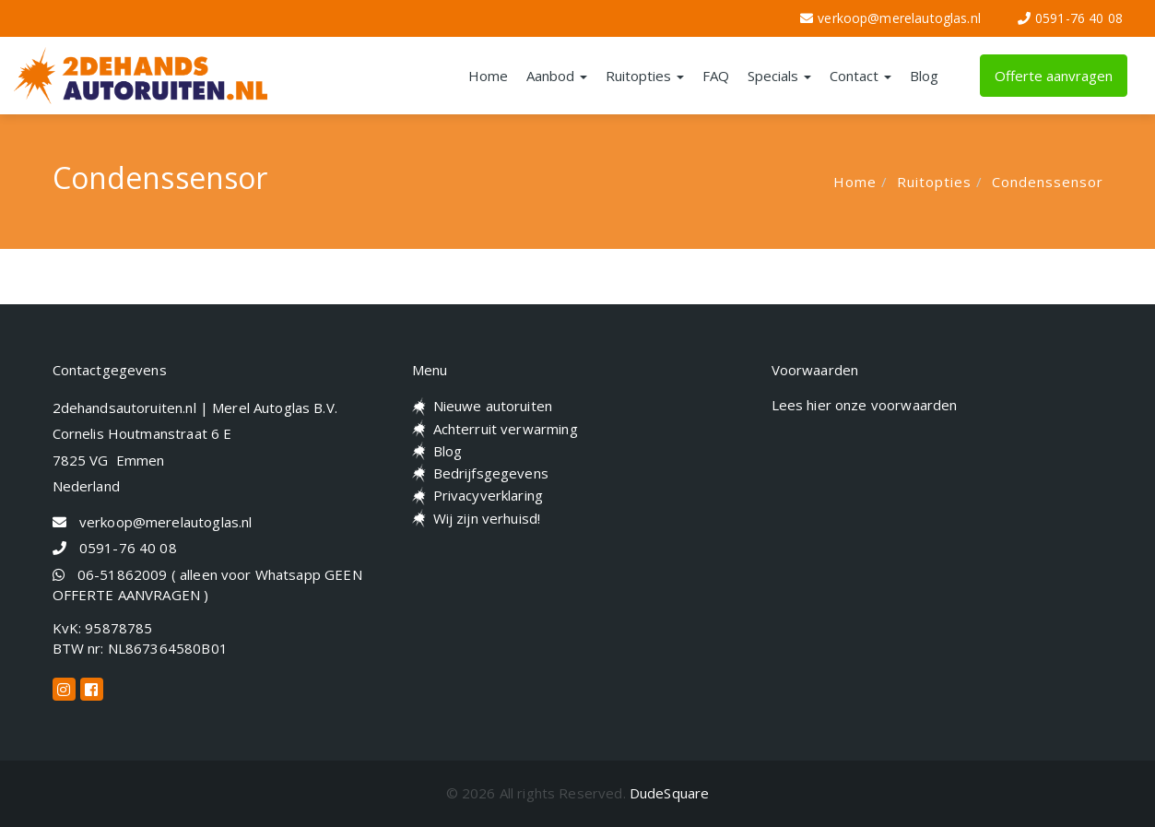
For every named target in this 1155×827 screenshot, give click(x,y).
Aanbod (556, 75)
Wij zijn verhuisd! (487, 518)
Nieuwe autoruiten (493, 405)
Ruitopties (645, 75)
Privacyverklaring (488, 495)
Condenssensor (1047, 181)
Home (488, 75)
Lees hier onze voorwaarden (865, 405)
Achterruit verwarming (505, 428)
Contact (860, 75)
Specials (779, 75)
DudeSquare (670, 793)
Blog (924, 75)
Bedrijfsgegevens (490, 473)
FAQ (715, 75)
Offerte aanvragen (1054, 75)
